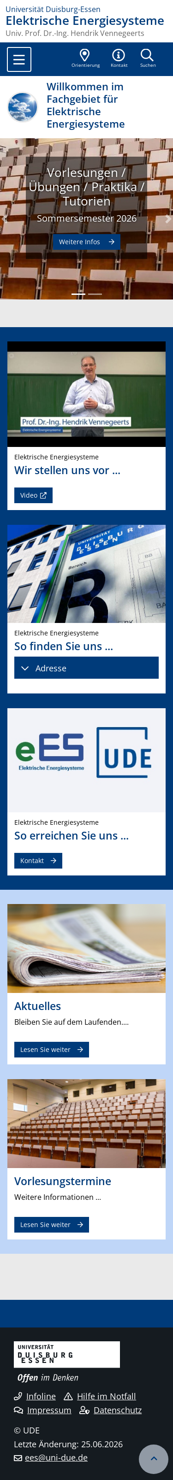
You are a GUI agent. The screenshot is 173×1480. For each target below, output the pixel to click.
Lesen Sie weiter (45, 1049)
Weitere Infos (80, 241)
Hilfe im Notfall (100, 1396)
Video (28, 495)
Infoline (35, 1396)
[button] (119, 59)
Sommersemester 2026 (87, 217)
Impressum (43, 1409)
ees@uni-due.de (56, 1457)
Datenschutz (110, 1409)
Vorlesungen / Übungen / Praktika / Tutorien (87, 186)
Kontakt (32, 860)
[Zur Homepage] (86, 9)
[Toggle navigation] (19, 59)
